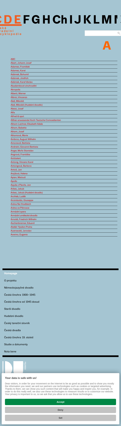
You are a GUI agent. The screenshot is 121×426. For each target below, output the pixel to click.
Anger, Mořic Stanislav (22, 151)
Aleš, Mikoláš (17, 101)
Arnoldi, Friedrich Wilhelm (23, 219)
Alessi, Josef (17, 109)
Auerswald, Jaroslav (21, 231)
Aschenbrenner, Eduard (23, 223)
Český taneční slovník (17, 323)
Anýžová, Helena (19, 173)
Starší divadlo (12, 309)
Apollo (14, 181)
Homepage (10, 273)
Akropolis (15, 90)
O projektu (10, 280)
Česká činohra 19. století (18, 337)
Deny (60, 410)
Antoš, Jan (16, 170)
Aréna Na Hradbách (21, 204)
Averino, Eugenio (19, 234)
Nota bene (10, 351)
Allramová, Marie (19, 135)
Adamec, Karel (18, 70)
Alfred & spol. (17, 116)
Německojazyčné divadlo (19, 287)
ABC (13, 59)
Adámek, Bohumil (20, 74)
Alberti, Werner (18, 93)
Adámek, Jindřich (19, 78)
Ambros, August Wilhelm (23, 139)
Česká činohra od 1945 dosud (21, 301)
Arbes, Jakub (17, 189)
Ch (60, 20)
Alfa (13, 112)
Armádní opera (18, 212)
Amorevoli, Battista (20, 143)
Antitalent (16, 158)
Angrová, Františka (20, 154)
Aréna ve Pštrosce (20, 208)
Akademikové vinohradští (23, 86)
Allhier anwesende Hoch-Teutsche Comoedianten (36, 120)
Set (60, 418)
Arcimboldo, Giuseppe (22, 200)
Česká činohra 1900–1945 (19, 295)
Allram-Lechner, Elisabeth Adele (27, 124)
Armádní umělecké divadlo (24, 215)
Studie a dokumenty (16, 344)
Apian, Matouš (18, 177)
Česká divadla (12, 330)
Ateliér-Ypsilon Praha (21, 227)
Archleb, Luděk (18, 196)
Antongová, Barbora (21, 166)
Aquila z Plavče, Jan (21, 185)
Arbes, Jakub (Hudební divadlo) (27, 193)
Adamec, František (20, 67)
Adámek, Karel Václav (22, 82)
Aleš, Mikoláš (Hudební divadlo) (27, 105)
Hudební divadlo (13, 316)
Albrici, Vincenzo (19, 97)
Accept (60, 402)
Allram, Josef (17, 132)
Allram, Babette (18, 128)
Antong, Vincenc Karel (22, 162)
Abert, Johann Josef (21, 63)
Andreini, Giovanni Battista (24, 147)
